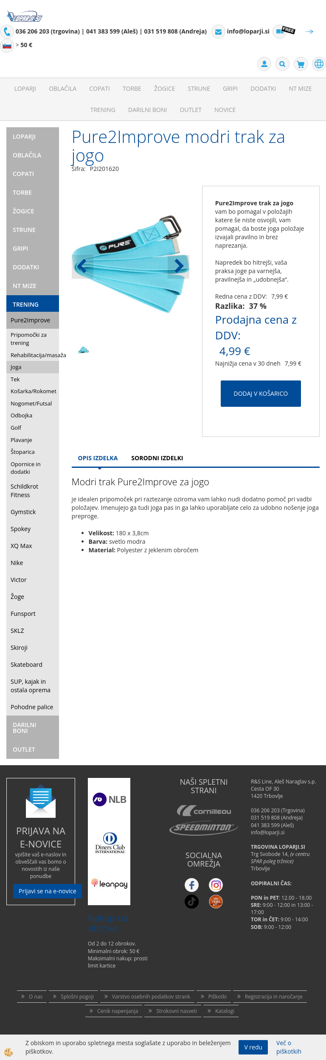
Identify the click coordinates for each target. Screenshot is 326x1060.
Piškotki (217, 996)
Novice (225, 110)
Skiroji (19, 647)
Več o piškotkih (288, 1047)
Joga (16, 367)
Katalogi (224, 1011)
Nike (17, 563)
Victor (19, 580)
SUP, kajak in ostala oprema (31, 685)
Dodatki (263, 88)
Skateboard (26, 664)
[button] (178, 267)
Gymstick (23, 512)
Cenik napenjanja (117, 1011)
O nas (35, 996)
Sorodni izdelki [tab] (157, 458)
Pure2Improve (30, 320)
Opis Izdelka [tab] (98, 458)
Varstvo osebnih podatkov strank (151, 996)
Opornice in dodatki (26, 468)
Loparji (25, 88)
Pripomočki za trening (29, 339)
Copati (99, 88)
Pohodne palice (32, 707)
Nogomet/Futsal (31, 403)
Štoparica (23, 452)
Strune (199, 88)
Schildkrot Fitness (24, 490)
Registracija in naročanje (274, 996)
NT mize (300, 88)
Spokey (21, 529)
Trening (102, 110)
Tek (15, 379)
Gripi (230, 88)
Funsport (23, 614)
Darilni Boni (147, 110)
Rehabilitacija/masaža (35, 355)
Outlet (191, 110)
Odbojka (21, 415)
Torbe (132, 88)
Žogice (164, 88)
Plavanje (21, 440)
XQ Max (21, 546)
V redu (253, 1047)
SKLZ (17, 630)
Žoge (17, 597)
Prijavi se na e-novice (47, 891)
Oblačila (62, 88)
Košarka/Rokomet (33, 391)
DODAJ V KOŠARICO (261, 393)
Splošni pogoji (77, 996)
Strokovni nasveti (176, 1011)
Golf (16, 427)
